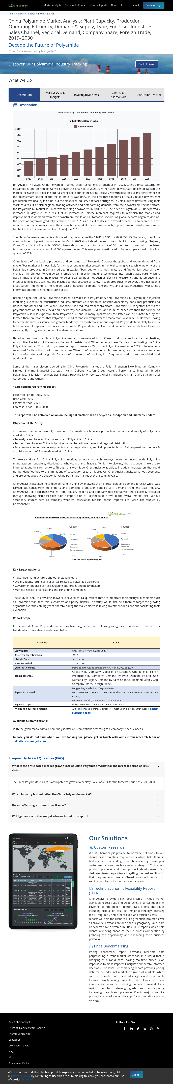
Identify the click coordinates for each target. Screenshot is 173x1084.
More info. (28, 1079)
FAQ (11, 1051)
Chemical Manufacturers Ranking (27, 1027)
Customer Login (154, 5)
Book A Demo (146, 64)
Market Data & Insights (55, 95)
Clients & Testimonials (117, 95)
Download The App (19, 1045)
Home (12, 13)
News (114, 5)
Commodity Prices (75, 5)
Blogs (11, 1057)
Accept (136, 1075)
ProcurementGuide (19, 1063)
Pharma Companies (19, 1033)
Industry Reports (98, 5)
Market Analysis (52, 5)
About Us (139, 5)
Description (24, 95)
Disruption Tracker (148, 95)
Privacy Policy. (22, 1076)
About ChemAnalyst (19, 1022)
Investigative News (86, 95)
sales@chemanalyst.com (29, 741)
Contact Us (14, 1039)
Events (124, 5)
